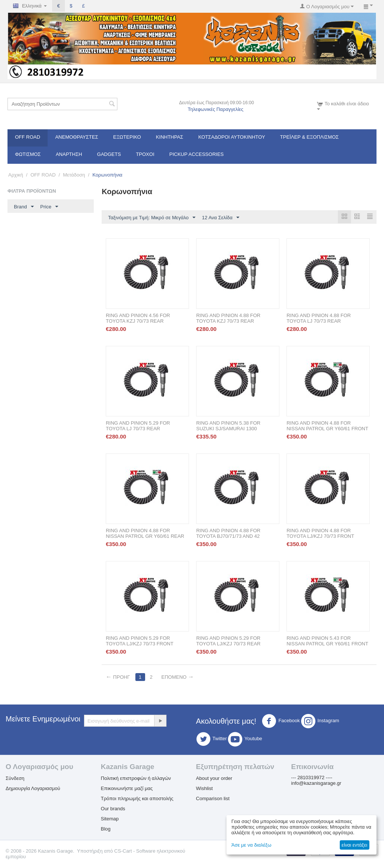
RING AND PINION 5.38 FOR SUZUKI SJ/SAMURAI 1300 (228, 426)
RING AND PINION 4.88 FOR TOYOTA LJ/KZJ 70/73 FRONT (320, 533)
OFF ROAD (27, 137)
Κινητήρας (169, 137)
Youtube (245, 739)
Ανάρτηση (69, 154)
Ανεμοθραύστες (76, 137)
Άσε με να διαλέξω (251, 845)
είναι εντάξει (354, 845)
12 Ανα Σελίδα (220, 217)
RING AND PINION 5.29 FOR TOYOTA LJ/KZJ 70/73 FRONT (139, 641)
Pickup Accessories (197, 154)
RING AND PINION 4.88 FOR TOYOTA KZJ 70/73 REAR (228, 318)
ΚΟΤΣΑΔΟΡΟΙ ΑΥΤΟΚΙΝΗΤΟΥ (231, 137)
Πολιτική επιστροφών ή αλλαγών (136, 778)
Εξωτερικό (127, 137)
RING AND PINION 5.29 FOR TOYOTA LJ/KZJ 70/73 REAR (228, 641)
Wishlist (204, 789)
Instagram (320, 721)
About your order (214, 778)
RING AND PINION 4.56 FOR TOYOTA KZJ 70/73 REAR (138, 318)
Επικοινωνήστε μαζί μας (127, 789)
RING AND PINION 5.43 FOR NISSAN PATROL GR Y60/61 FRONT (327, 641)
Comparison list (213, 799)
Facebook (281, 721)
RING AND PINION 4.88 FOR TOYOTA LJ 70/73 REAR (318, 318)
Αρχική (15, 175)
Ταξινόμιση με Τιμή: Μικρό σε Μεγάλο (151, 217)
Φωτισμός (28, 154)
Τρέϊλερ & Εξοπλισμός (309, 137)
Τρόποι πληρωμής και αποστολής (137, 799)
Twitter (211, 739)
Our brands (113, 809)
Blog (106, 829)
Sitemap (110, 819)
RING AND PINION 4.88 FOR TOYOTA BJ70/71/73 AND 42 (228, 533)
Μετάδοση (74, 175)
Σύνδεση (15, 778)
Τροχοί (145, 154)
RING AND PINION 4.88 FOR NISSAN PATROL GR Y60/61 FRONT (327, 426)
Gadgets (109, 154)
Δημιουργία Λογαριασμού (33, 789)
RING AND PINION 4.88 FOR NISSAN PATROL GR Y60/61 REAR (145, 533)
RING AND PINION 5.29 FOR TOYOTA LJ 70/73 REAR (138, 426)
